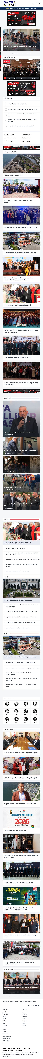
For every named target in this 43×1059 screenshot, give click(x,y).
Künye (10, 1048)
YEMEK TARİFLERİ (7, 1036)
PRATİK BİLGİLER (7, 1038)
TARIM (4, 1029)
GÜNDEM (5, 1009)
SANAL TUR (5, 1034)
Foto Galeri (7, 398)
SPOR (4, 1023)
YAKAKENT (25, 1012)
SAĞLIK (4, 1021)
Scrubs (4, 1043)
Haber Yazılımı (32, 1001)
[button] (12, 53)
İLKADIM (25, 1016)
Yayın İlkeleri (16, 1048)
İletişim (4, 1048)
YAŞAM (4, 1031)
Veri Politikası (18, 1050)
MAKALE (25, 1021)
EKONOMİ (5, 1014)
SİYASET (5, 1016)
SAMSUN (25, 1023)
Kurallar (24, 1048)
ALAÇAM (5, 1025)
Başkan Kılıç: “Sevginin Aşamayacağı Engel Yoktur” (21, 8)
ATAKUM (25, 1014)
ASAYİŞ (4, 1012)
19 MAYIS (25, 1009)
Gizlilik (29, 1048)
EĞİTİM (4, 1018)
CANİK (24, 1018)
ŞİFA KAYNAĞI (6, 1040)
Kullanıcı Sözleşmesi (8, 1050)
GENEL (24, 1025)
